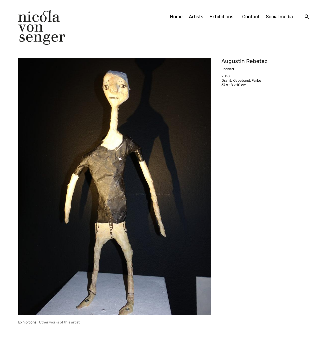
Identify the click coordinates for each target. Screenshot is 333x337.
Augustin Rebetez (244, 61)
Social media (279, 17)
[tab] (27, 322)
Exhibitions (222, 17)
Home (176, 17)
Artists (196, 17)
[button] (307, 16)
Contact (251, 17)
